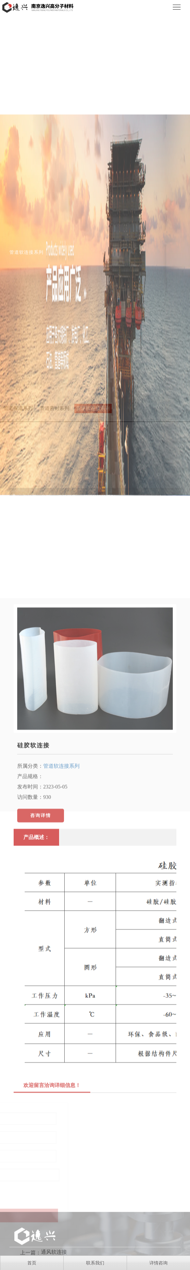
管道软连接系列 (61, 837)
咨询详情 (40, 886)
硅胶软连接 (33, 816)
